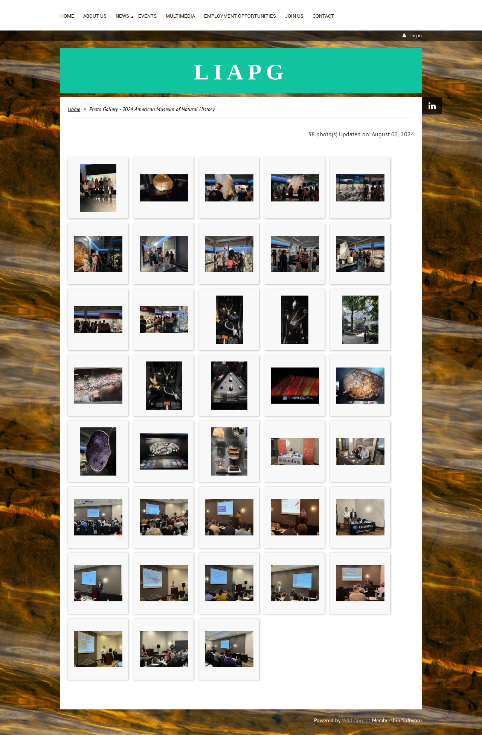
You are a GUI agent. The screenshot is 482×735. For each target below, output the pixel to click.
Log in (415, 35)
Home (74, 109)
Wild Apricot (356, 720)
